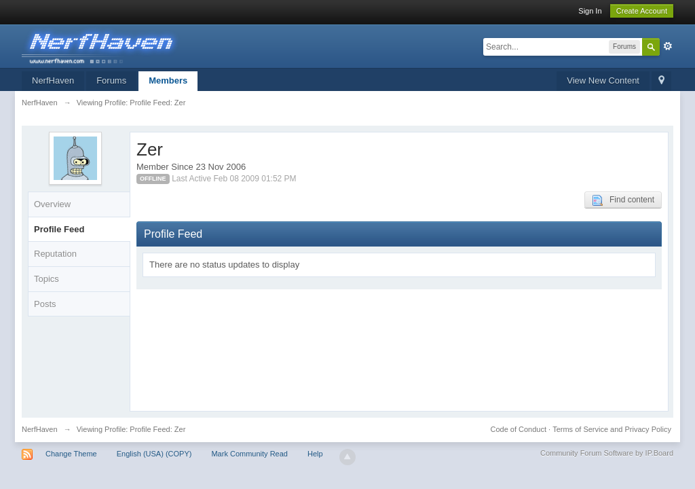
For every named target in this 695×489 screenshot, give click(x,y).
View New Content (603, 80)
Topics (46, 279)
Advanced (667, 46)
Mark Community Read (249, 454)
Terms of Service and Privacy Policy (611, 429)
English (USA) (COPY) (154, 454)
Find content (623, 200)
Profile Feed (59, 229)
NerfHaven (53, 80)
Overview (52, 204)
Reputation (55, 254)
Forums (111, 80)
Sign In (589, 11)
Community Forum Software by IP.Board (606, 453)
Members (168, 80)
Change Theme (71, 454)
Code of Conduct (518, 429)
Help (315, 454)
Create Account (641, 11)
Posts (45, 304)
